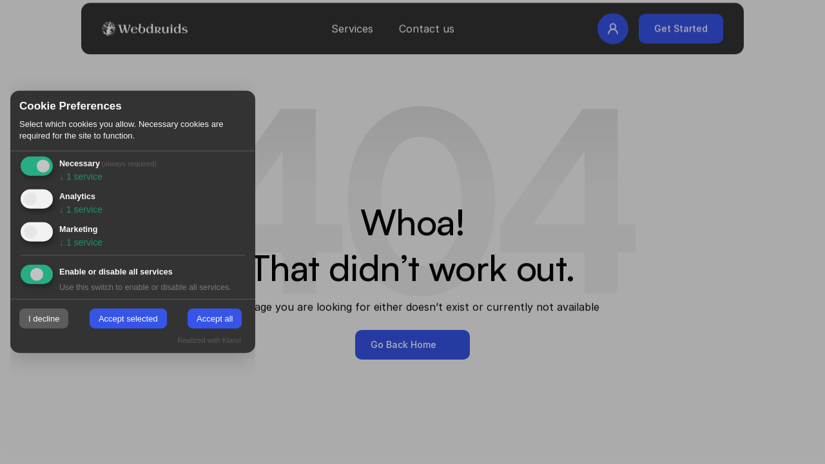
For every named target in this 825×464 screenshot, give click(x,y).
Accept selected (128, 319)
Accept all (215, 319)
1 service (80, 176)
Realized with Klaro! (209, 339)
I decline (43, 319)
